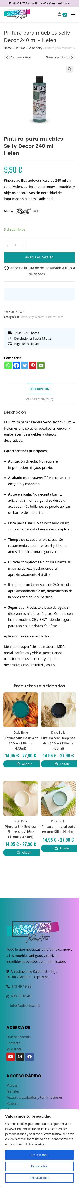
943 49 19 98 (21, 986)
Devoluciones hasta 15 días (29, 338)
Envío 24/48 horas (23, 333)
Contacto (13, 1043)
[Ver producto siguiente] (72, 57)
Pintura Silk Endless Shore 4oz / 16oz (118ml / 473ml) (21, 831)
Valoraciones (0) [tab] (39, 399)
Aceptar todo (39, 1155)
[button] (69, 69)
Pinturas (20, 48)
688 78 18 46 (21, 996)
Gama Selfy (35, 48)
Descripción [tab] (39, 389)
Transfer (13, 1091)
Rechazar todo (40, 1178)
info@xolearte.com (25, 1005)
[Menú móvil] (71, 14)
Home (8, 48)
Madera (12, 1103)
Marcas (39, 317)
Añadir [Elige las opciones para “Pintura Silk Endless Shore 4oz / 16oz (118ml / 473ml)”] (27, 852)
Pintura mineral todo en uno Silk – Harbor (58, 829)
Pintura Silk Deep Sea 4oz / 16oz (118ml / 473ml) (58, 743)
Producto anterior (21, 57)
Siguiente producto (57, 57)
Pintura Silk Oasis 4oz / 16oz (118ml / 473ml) (20, 743)
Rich (26, 211)
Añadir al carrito (39, 257)
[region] (39, 1148)
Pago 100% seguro (23, 344)
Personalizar (39, 1166)
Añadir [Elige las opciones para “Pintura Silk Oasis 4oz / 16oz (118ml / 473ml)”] (27, 764)
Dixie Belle (20, 732)
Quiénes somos (18, 1036)
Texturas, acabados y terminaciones (34, 1097)
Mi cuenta (14, 1049)
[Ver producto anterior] (7, 57)
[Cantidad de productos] (15, 245)
